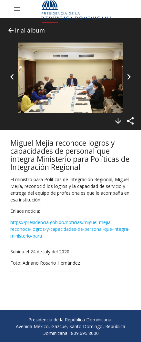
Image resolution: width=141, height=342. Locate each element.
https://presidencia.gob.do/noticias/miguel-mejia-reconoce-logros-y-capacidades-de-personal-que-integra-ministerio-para (70, 229)
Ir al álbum (26, 30)
